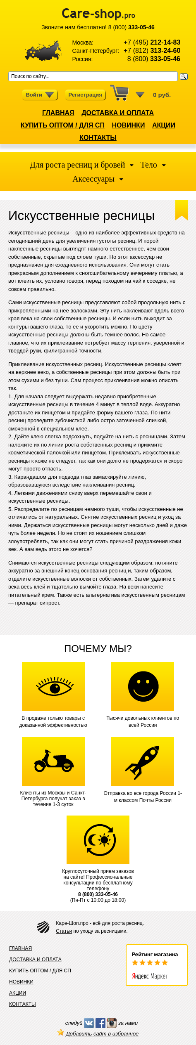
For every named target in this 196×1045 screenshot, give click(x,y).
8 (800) (131, 27)
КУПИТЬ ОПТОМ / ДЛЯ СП (63, 125)
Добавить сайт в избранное (98, 1034)
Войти (40, 95)
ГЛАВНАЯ (58, 112)
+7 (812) (152, 50)
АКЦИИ (163, 125)
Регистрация (85, 95)
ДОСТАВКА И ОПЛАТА (117, 112)
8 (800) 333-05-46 (98, 894)
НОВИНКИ (128, 125)
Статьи (64, 931)
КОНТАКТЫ (98, 137)
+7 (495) (152, 42)
